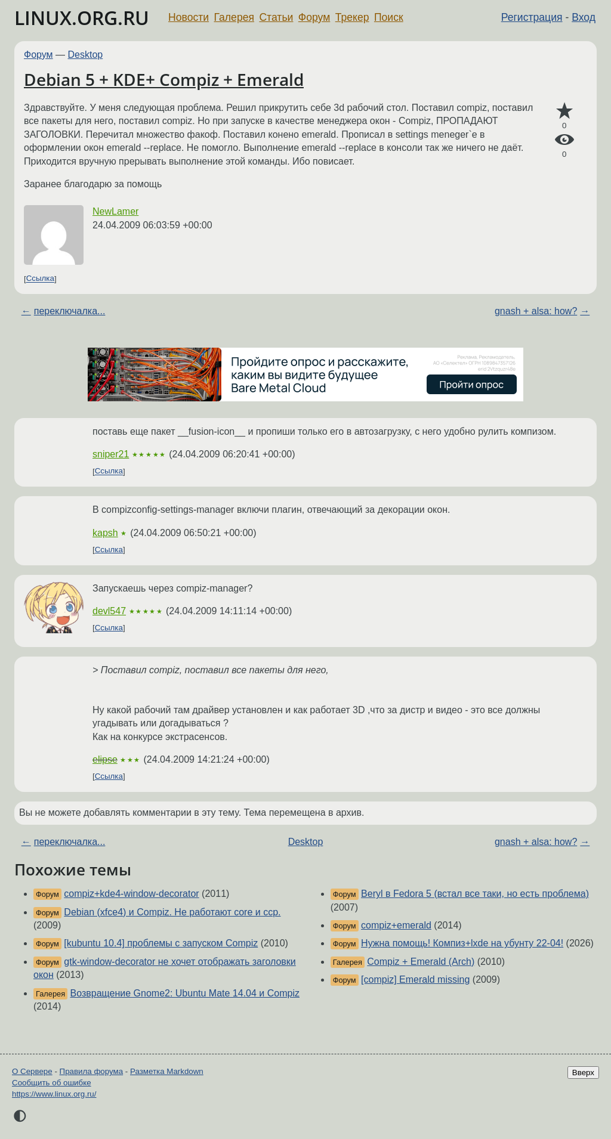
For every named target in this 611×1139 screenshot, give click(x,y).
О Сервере (32, 1071)
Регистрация (532, 17)
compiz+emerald (396, 925)
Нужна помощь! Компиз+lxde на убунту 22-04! (462, 943)
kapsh (105, 533)
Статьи (276, 17)
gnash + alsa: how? (536, 311)
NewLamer (115, 211)
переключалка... (70, 311)
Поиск (388, 17)
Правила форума (92, 1071)
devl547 (109, 611)
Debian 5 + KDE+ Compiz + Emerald (164, 79)
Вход (583, 17)
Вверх (583, 1072)
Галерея (234, 17)
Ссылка (40, 278)
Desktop (85, 54)
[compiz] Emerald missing (415, 979)
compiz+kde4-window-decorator (131, 894)
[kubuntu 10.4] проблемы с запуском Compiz (161, 943)
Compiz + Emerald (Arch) (420, 962)
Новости (188, 17)
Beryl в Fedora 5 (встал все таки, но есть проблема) (475, 894)
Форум (314, 17)
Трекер (352, 17)
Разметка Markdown (166, 1071)
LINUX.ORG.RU (81, 17)
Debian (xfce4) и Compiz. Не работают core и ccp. (172, 912)
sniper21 (110, 454)
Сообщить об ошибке (51, 1082)
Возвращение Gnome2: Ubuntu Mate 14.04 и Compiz (185, 993)
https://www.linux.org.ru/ (54, 1094)
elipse (105, 759)
